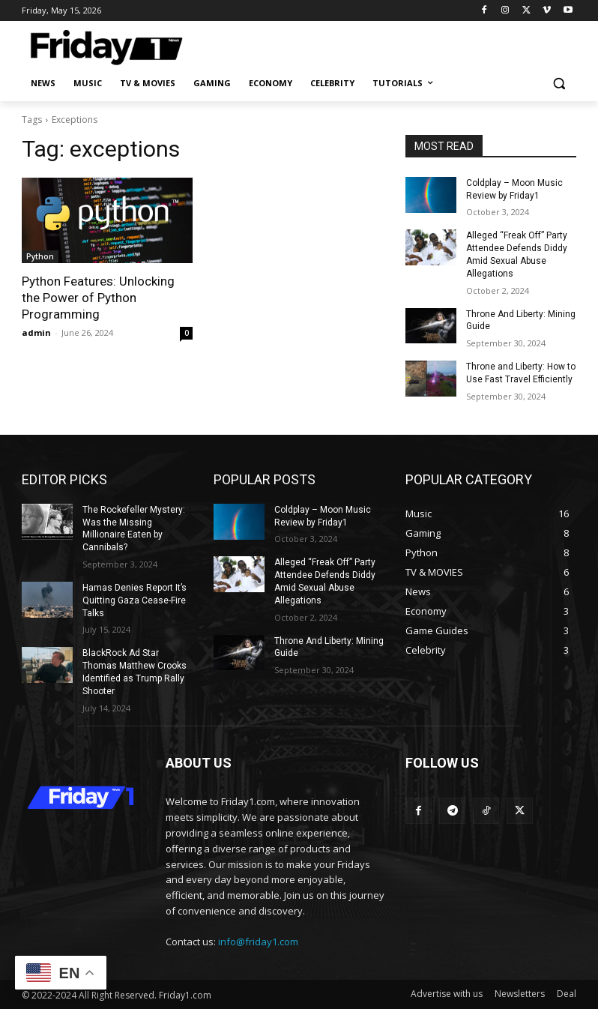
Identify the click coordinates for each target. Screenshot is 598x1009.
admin (36, 332)
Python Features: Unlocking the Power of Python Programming (98, 298)
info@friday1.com (258, 941)
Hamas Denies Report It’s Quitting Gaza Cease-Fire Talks (134, 600)
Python (40, 256)
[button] (558, 83)
